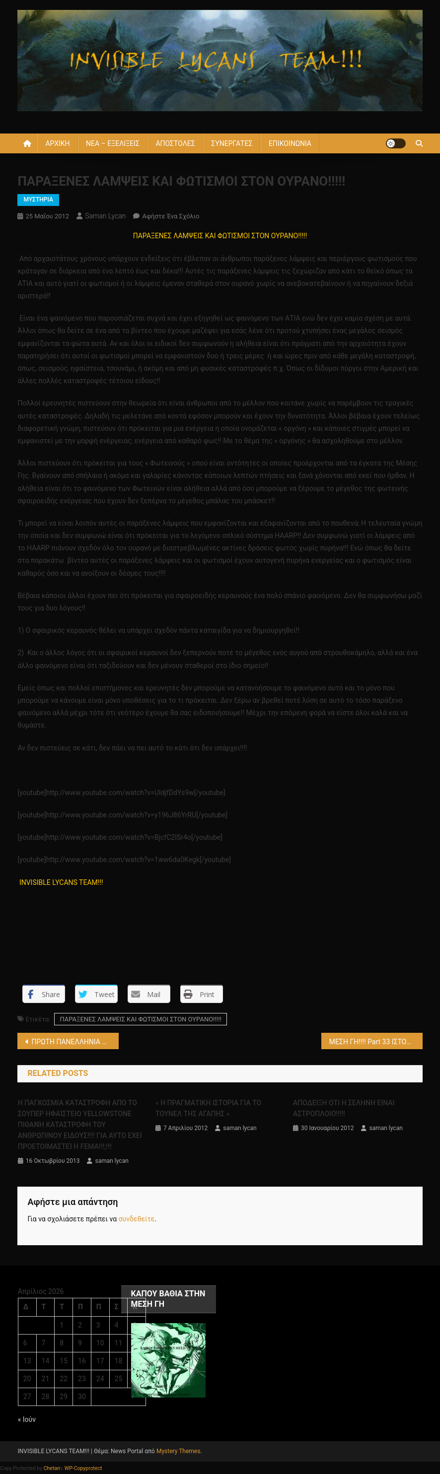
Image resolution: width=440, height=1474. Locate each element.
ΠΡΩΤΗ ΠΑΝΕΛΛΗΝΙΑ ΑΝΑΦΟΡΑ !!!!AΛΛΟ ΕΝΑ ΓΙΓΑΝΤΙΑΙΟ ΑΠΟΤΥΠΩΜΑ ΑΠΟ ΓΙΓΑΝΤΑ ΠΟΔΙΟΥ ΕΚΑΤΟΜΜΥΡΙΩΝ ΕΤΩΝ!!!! (75, 1042)
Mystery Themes (178, 1451)
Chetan (52, 1468)
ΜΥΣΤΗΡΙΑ (38, 199)
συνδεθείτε (137, 1219)
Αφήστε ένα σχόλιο (170, 216)
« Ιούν (27, 1419)
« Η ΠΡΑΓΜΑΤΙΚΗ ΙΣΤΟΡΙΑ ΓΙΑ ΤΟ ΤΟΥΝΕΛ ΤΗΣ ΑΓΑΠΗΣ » (208, 1108)
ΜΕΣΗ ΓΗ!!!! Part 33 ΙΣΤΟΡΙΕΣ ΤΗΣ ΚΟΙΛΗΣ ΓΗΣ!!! (376, 1042)
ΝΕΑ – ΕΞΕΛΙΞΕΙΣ (113, 143)
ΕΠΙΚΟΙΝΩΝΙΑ (290, 143)
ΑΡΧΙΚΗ (57, 143)
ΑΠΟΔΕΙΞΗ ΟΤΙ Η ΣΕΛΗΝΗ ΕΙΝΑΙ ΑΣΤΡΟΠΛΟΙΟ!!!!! (344, 1108)
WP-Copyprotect (83, 1468)
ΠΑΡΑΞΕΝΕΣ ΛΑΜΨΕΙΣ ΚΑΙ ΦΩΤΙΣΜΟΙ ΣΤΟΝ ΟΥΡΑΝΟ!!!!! (140, 1019)
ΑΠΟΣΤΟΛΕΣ (175, 143)
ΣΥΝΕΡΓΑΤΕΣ (231, 143)
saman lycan (105, 216)
